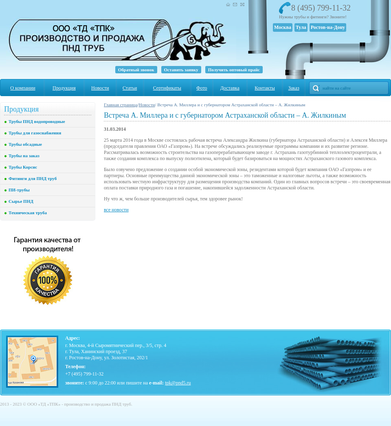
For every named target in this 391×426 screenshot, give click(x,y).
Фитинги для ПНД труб (33, 178)
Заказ (293, 88)
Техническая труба (28, 212)
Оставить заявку (181, 69)
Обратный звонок (136, 69)
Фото (201, 88)
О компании (22, 88)
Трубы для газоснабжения (35, 132)
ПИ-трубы (19, 189)
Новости (100, 88)
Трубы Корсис (23, 167)
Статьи (130, 88)
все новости (116, 210)
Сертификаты (167, 88)
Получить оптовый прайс (234, 69)
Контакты (265, 88)
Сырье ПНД (21, 201)
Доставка (229, 88)
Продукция (64, 88)
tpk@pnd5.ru (178, 383)
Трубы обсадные (25, 144)
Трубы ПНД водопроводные (37, 121)
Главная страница (120, 104)
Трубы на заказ (24, 155)
